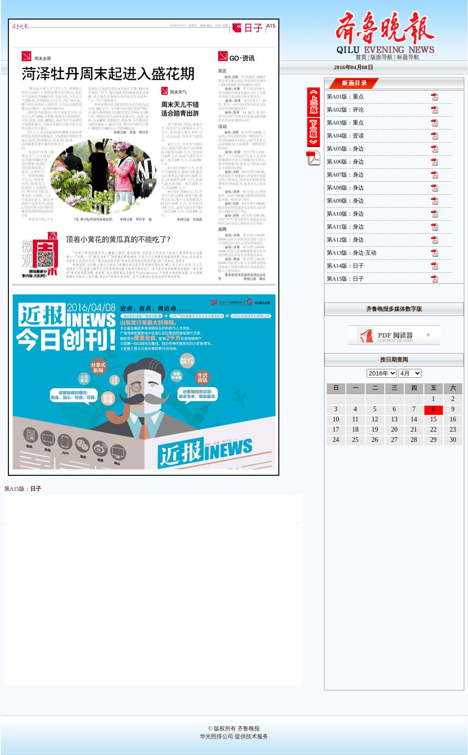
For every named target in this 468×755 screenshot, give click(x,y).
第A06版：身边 (345, 161)
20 (394, 429)
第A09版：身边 (345, 200)
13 (394, 419)
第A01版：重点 (345, 96)
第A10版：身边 (345, 213)
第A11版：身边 (345, 226)
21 (414, 429)
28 (414, 439)
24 (336, 439)
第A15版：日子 (345, 279)
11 (355, 419)
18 (355, 429)
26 (375, 439)
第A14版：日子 (345, 266)
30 (453, 439)
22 (433, 429)
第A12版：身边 (345, 239)
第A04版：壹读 (345, 135)
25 (355, 439)
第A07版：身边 (345, 174)
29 (433, 439)
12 (375, 419)
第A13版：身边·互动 (352, 252)
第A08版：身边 (345, 187)
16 (453, 419)
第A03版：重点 (345, 122)
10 (336, 419)
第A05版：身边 (345, 148)
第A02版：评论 (345, 109)
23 (453, 429)
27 (394, 439)
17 (336, 429)
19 (375, 429)
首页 (361, 57)
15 (433, 419)
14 (414, 419)
